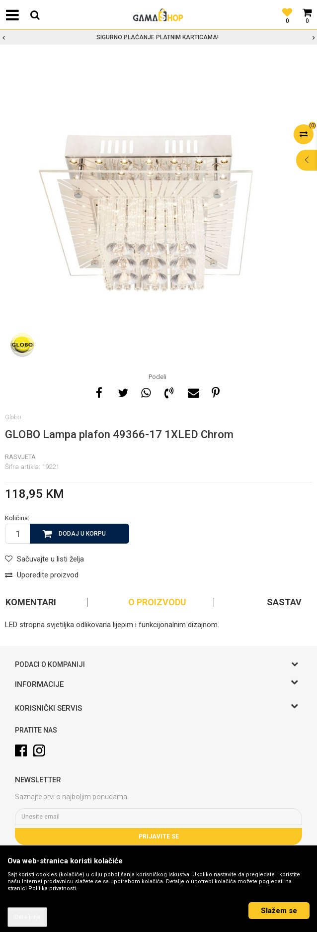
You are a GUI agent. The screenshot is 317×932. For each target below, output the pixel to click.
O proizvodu (157, 602)
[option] (158, 37)
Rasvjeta (20, 457)
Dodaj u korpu (82, 533)
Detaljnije (27, 917)
